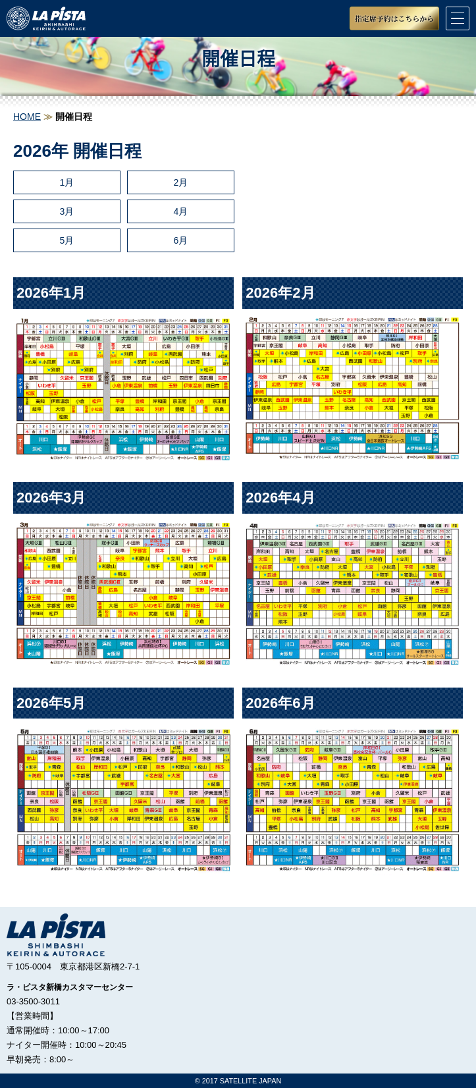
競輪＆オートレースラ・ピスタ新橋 (46, 18)
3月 (67, 211)
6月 (180, 240)
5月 (67, 240)
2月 (180, 182)
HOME (27, 116)
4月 (180, 211)
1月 (67, 182)
